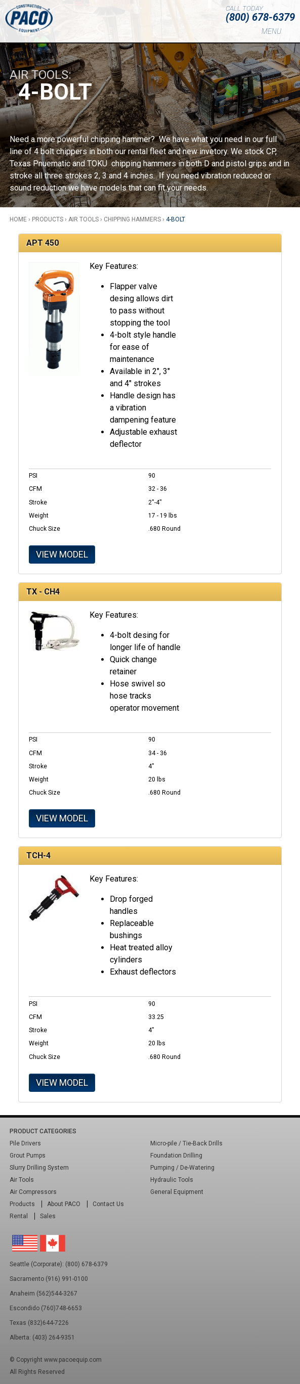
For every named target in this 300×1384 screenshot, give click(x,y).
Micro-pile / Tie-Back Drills (186, 1143)
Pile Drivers (25, 1143)
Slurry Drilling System (39, 1167)
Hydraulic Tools (171, 1179)
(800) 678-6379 (260, 17)
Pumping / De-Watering (182, 1167)
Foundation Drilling (176, 1155)
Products (47, 219)
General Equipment (176, 1191)
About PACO (63, 1204)
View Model (62, 554)
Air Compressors (33, 1191)
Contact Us (108, 1204)
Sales (48, 1216)
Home (18, 219)
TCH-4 (38, 855)
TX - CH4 (43, 591)
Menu (271, 31)
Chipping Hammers (132, 219)
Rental (19, 1216)
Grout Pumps (28, 1155)
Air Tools (83, 219)
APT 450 (42, 243)
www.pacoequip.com (73, 1359)
